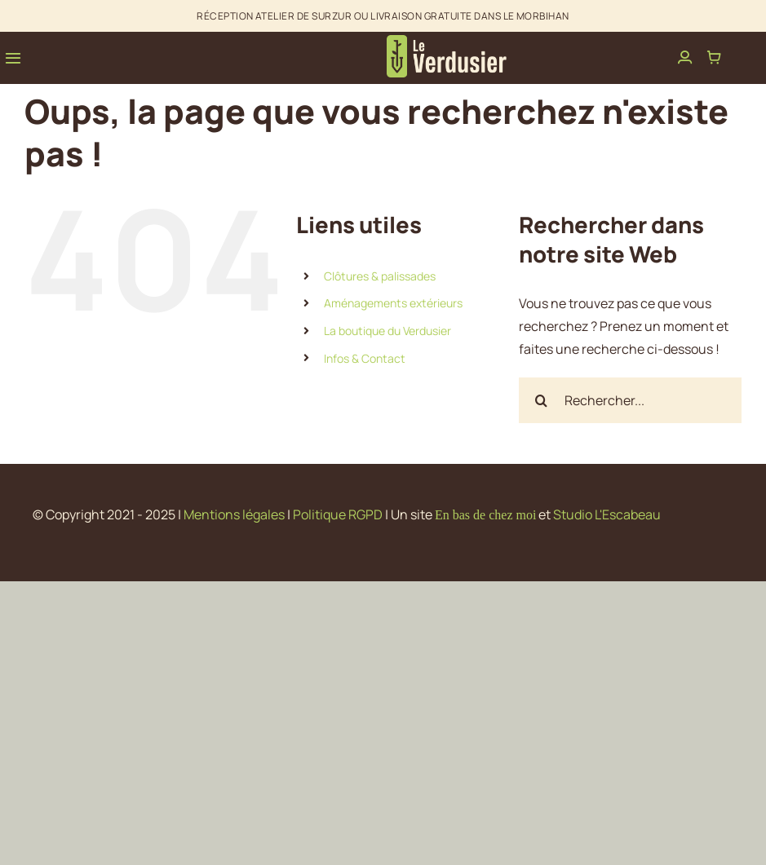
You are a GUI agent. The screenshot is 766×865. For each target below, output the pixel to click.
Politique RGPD (338, 514)
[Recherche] (542, 400)
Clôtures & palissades (380, 276)
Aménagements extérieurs (393, 303)
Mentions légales (234, 514)
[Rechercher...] (630, 400)
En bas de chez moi (485, 515)
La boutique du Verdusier (387, 330)
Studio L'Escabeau (607, 514)
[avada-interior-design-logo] (448, 42)
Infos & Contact (364, 358)
